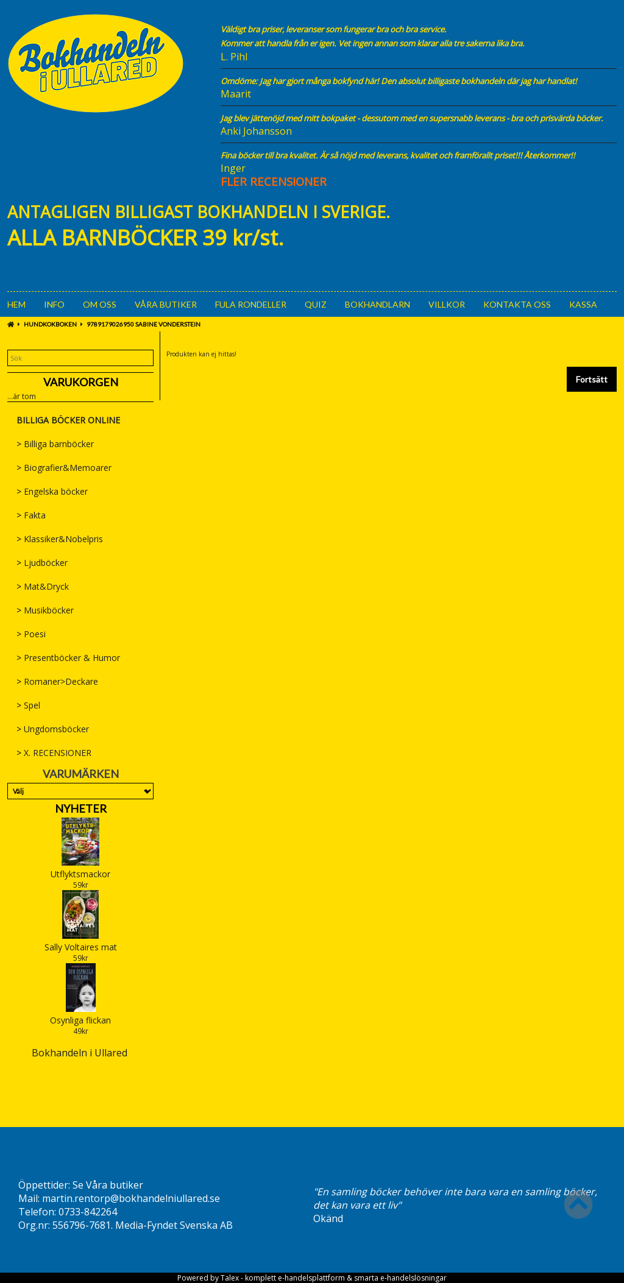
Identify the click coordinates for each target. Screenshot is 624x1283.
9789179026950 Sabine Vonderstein (143, 324)
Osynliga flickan (80, 1020)
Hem (16, 304)
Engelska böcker (52, 491)
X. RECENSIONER (53, 752)
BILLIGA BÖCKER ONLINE (68, 420)
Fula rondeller (250, 304)
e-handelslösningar (413, 1278)
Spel (28, 705)
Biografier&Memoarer (64, 467)
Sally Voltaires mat (80, 947)
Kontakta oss (517, 304)
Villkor (446, 304)
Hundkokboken (50, 324)
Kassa (583, 304)
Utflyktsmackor (80, 874)
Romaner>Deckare (57, 681)
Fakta (31, 515)
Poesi (31, 634)
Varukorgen (80, 382)
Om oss (99, 304)
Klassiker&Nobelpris (59, 539)
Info (54, 304)
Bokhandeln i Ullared (79, 1052)
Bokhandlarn (377, 304)
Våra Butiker (166, 304)
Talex (230, 1278)
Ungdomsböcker (52, 729)
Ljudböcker (42, 562)
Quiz (316, 304)
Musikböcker (45, 610)
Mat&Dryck (42, 586)
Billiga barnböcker (55, 444)
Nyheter (81, 808)
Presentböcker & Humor (68, 657)
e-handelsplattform (311, 1278)
